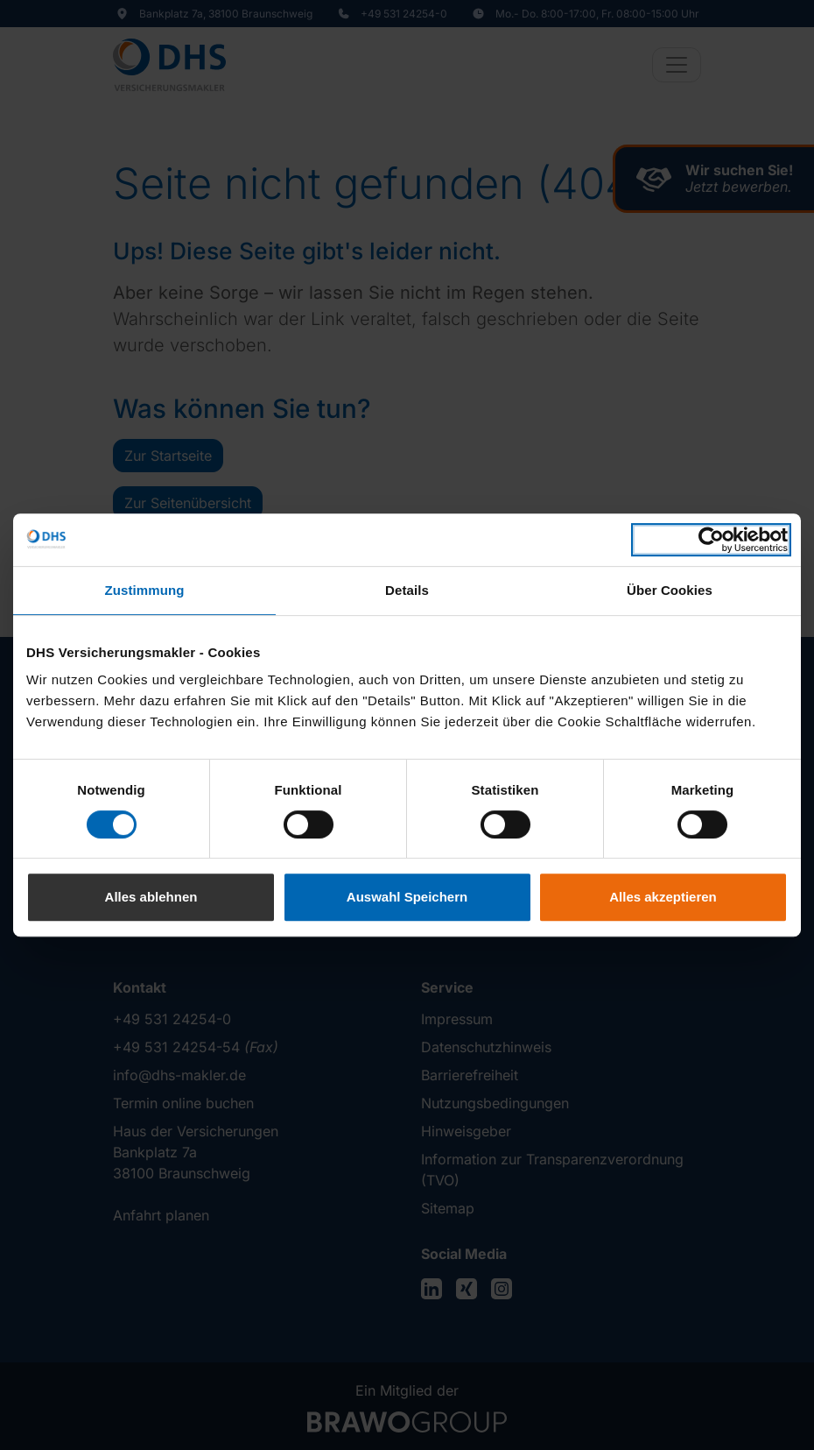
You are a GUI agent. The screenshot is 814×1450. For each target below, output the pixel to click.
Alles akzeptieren (663, 896)
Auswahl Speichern (407, 896)
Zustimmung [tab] (145, 590)
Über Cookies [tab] (669, 590)
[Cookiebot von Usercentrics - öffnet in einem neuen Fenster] (711, 540)
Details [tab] (407, 590)
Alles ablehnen (151, 896)
